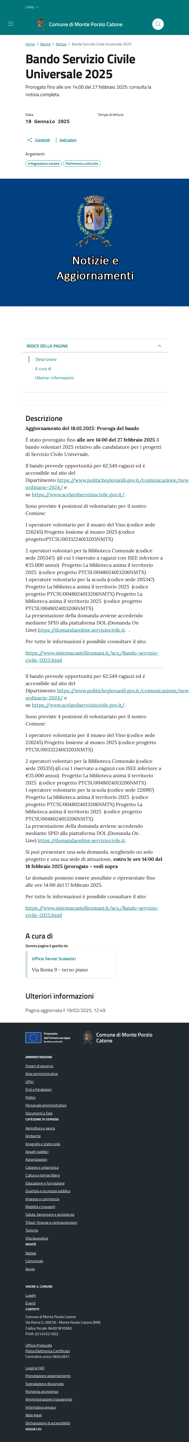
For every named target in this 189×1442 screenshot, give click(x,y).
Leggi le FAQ (35, 1368)
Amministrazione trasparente (48, 1399)
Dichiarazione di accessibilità (47, 1423)
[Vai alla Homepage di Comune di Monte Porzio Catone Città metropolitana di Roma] (81, 24)
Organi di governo (39, 1066)
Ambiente (33, 1136)
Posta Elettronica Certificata (47, 1351)
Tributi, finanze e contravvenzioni (51, 1222)
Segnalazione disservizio (44, 1384)
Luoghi (30, 1295)
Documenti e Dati (39, 1113)
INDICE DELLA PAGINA (47, 346)
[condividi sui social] (38, 140)
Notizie (30, 1253)
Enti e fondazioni (38, 1089)
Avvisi (30, 1269)
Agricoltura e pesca (40, 1128)
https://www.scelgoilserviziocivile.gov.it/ (78, 494)
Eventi (30, 1303)
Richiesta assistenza (41, 1391)
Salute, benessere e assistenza (49, 1214)
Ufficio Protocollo (38, 1345)
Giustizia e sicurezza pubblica (47, 1191)
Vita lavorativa (36, 1238)
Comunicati (34, 1261)
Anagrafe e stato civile (42, 1144)
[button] (32, 7)
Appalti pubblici (37, 1152)
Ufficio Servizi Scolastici (54, 958)
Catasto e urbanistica (42, 1167)
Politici (30, 1097)
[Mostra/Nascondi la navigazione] (11, 24)
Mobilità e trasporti (40, 1207)
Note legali (33, 1415)
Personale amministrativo (45, 1105)
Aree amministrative (41, 1074)
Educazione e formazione (45, 1183)
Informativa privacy (40, 1407)
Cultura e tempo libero (42, 1175)
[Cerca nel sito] (158, 24)
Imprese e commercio (42, 1199)
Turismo (31, 1230)
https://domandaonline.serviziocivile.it (81, 630)
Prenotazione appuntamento (48, 1376)
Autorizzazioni (36, 1159)
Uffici (29, 1082)
